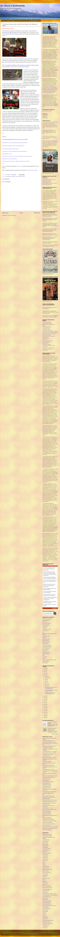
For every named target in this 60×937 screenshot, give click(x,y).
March (46, 682)
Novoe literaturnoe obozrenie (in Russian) (50, 183)
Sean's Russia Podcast (47, 904)
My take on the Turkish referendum (49, 777)
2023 (45, 673)
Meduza (44, 879)
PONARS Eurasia (46, 890)
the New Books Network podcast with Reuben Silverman (50, 219)
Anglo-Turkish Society (53, 234)
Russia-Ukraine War (46, 652)
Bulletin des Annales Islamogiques (48, 324)
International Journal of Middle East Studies (50, 332)
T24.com (44, 914)
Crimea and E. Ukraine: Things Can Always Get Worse (49, 798)
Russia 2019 (45, 650)
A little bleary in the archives (48, 754)
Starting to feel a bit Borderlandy (49, 819)
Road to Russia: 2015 (47, 647)
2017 (45, 702)
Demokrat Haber (46, 850)
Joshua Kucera (45, 873)
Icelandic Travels (46, 630)
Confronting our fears (46, 778)
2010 (45, 714)
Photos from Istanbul (46, 812)
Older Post (37, 212)
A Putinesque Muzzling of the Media (49, 746)
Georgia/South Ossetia (47, 629)
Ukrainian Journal (46, 924)
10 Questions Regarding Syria (48, 793)
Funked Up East (46, 859)
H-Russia (44, 865)
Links (18, 20)
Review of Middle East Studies (48, 340)
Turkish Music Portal (46, 921)
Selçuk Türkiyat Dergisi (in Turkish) (49, 345)
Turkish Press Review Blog (48, 923)
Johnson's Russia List (47, 872)
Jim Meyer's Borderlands (12, 5)
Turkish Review (45, 350)
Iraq (43, 632)
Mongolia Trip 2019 (46, 639)
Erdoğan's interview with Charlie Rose (50, 801)
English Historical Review (47, 182)
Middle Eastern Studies (46, 180)
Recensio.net (45, 339)
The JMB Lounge (36, 20)
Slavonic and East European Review (49, 347)
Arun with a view (46, 841)
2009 (45, 715)
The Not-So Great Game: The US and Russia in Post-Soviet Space (52, 729)
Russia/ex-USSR (15, 176)
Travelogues (45, 656)
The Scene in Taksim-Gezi (47, 822)
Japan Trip (44, 637)
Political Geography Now (47, 889)
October (46, 676)
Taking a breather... (46, 780)
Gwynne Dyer (45, 860)
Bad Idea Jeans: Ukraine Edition (9, 158)
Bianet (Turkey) (45, 845)
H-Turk (44, 863)
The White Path (45, 926)
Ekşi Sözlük (45, 116)
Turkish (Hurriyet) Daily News (48, 920)
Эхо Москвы (45, 927)
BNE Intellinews (45, 844)
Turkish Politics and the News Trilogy (49, 659)
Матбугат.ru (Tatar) (46, 878)
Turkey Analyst (45, 917)
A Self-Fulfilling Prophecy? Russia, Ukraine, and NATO (15, 139)
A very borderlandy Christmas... (48, 781)
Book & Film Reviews (47, 623)
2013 (45, 709)
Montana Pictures (46, 640)
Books (8, 20)
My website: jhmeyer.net (47, 834)
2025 (45, 669)
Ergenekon (45, 627)
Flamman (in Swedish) (47, 243)
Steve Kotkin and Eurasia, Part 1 (49, 740)
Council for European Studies (48, 330)
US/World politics (46, 661)
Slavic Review (45, 346)
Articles (13, 20)
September (47, 677)
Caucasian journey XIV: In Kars (48, 769)
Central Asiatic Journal (46, 329)
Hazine (44, 862)
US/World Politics (21, 176)
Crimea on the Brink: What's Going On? (50, 800)
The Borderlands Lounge (47, 835)
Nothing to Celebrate (46, 787)
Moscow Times (45, 882)
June (46, 679)
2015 (45, 705)
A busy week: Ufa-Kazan (47, 761)
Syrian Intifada (45, 911)
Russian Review (45, 178)
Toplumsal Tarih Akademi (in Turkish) (49, 179)
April (46, 681)
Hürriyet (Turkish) (46, 866)
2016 (45, 704)
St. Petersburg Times (46, 902)
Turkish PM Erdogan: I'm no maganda (50, 751)
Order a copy (20, 166)
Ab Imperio (44, 322)
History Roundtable (46, 313)
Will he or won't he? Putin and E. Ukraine (50, 826)
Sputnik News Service (47, 908)
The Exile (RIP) (45, 856)
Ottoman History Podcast (47, 887)
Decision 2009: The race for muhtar (49, 753)
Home (3, 20)
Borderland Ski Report (47, 784)
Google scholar (45, 117)
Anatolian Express (46, 620)
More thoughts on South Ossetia (49, 765)
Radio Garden (45, 892)
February (46, 684)
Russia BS (45, 898)
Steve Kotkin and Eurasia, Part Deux (49, 742)
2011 (45, 712)
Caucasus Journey (46, 624)
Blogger (36, 933)
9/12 (43, 794)
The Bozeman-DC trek (47, 786)
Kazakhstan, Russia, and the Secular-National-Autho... (50, 693)
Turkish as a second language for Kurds (50, 775)
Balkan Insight (45, 842)
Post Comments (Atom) (11, 215)
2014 (45, 707)
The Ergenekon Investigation (48, 747)
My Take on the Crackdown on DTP (49, 757)
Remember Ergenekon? (47, 817)
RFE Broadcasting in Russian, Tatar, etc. (50, 895)
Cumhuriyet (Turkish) (46, 848)
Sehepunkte (44, 344)
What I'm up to (45, 662)
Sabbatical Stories (46, 653)
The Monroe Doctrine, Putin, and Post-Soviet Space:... (51, 688)
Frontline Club (45, 857)
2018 (45, 701)
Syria (43, 655)
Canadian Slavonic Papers (47, 326)
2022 (45, 674)
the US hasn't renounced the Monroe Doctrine (17, 59)
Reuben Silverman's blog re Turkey (49, 893)
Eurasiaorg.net (45, 854)
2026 (45, 668)
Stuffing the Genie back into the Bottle (50, 820)
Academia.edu (45, 115)
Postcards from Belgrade (47, 646)
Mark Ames (45, 876)
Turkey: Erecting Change (47, 829)
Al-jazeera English (46, 839)
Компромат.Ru (45, 875)
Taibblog (44, 912)
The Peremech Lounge (47, 896)
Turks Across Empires (47, 825)
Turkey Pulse (45, 918)
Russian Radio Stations (47, 901)
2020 (45, 697)
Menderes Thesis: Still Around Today (49, 809)
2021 (45, 696)
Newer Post (5, 212)
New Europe (45, 884)
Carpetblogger (45, 847)
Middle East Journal (46, 338)
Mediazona (45, 881)
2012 (45, 710)
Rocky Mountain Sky (46, 783)
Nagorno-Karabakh (46, 642)
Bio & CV (23, 20)
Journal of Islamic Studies (47, 184)
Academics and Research (47, 618)
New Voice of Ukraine (47, 885)
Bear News (45, 621)
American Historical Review (47, 323)
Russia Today (45, 899)
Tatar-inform (45, 915)
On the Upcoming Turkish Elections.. (49, 791)
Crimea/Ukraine (8, 176)
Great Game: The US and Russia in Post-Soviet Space (49, 804)
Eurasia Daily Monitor (47, 853)
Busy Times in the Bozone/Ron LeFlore (50, 828)
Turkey (44, 658)
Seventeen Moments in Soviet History (50, 905)
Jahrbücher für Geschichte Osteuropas (49, 333)
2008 (45, 717)
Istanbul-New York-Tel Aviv (47, 869)
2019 (45, 699)
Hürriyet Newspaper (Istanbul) (48, 331)
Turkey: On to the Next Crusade (48, 823)
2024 (45, 671)
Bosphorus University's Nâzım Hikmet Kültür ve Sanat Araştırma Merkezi (50, 225)
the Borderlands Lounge (31, 170)
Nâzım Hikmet (45, 643)
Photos (28, 20)
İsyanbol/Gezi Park (46, 636)
